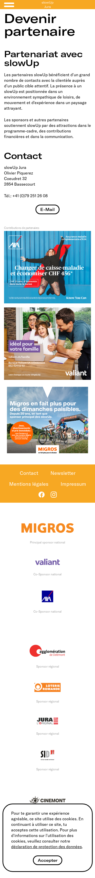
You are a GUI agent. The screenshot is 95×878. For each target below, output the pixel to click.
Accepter (48, 860)
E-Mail (47, 209)
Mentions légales (28, 484)
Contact (29, 473)
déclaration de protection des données (46, 846)
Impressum (73, 484)
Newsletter (62, 473)
